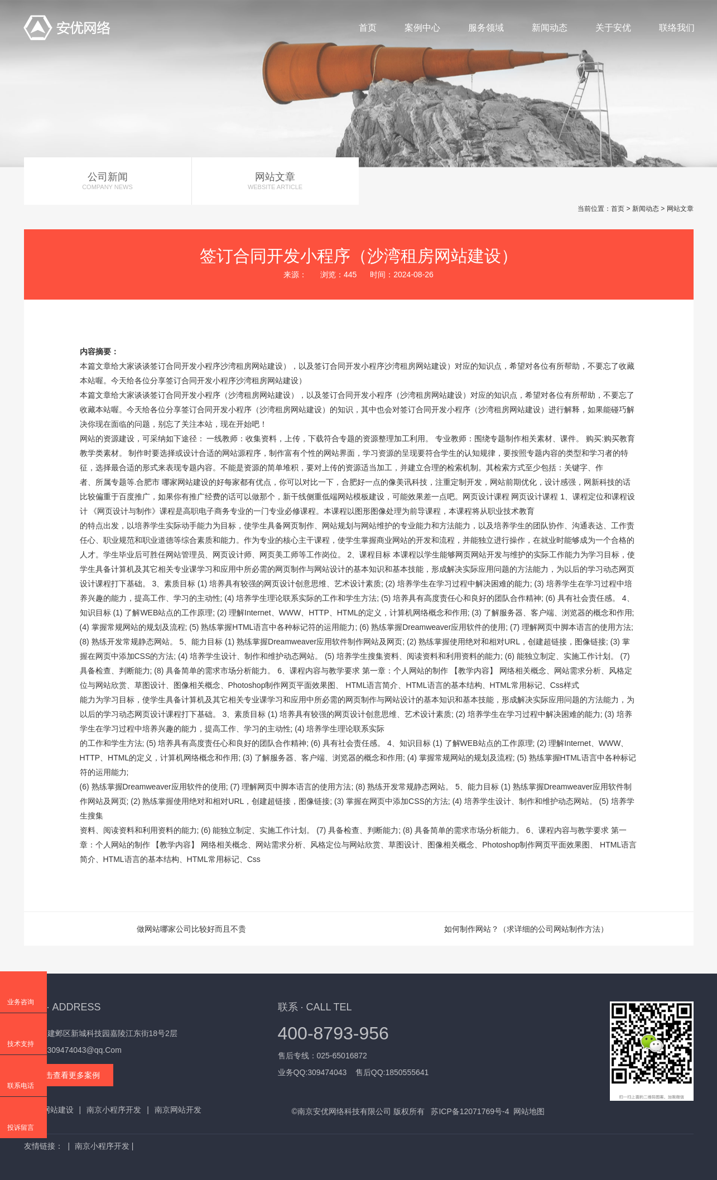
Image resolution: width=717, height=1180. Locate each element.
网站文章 (275, 181)
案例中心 (422, 27)
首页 (368, 27)
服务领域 (486, 27)
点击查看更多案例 (68, 1075)
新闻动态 (549, 27)
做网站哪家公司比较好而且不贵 (191, 928)
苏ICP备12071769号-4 (470, 1111)
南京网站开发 (178, 1109)
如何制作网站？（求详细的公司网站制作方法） (526, 928)
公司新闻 (107, 181)
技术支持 (20, 1044)
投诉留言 (20, 1127)
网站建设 (267, 366)
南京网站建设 (50, 1109)
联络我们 (677, 27)
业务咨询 (20, 1002)
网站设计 (329, 569)
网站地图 (529, 1111)
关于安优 (613, 27)
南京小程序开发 (113, 1109)
